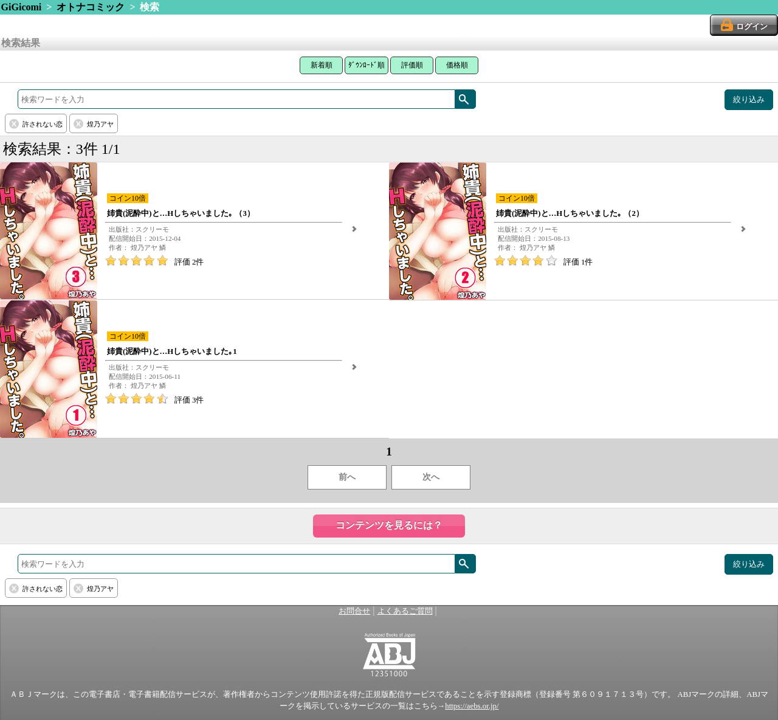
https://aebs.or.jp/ (471, 706)
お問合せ (354, 611)
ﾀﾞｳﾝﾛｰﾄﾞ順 (366, 65)
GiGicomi (21, 7)
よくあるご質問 (405, 611)
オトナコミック (91, 7)
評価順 (412, 65)
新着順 (321, 65)
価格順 (457, 65)
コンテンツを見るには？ (389, 525)
